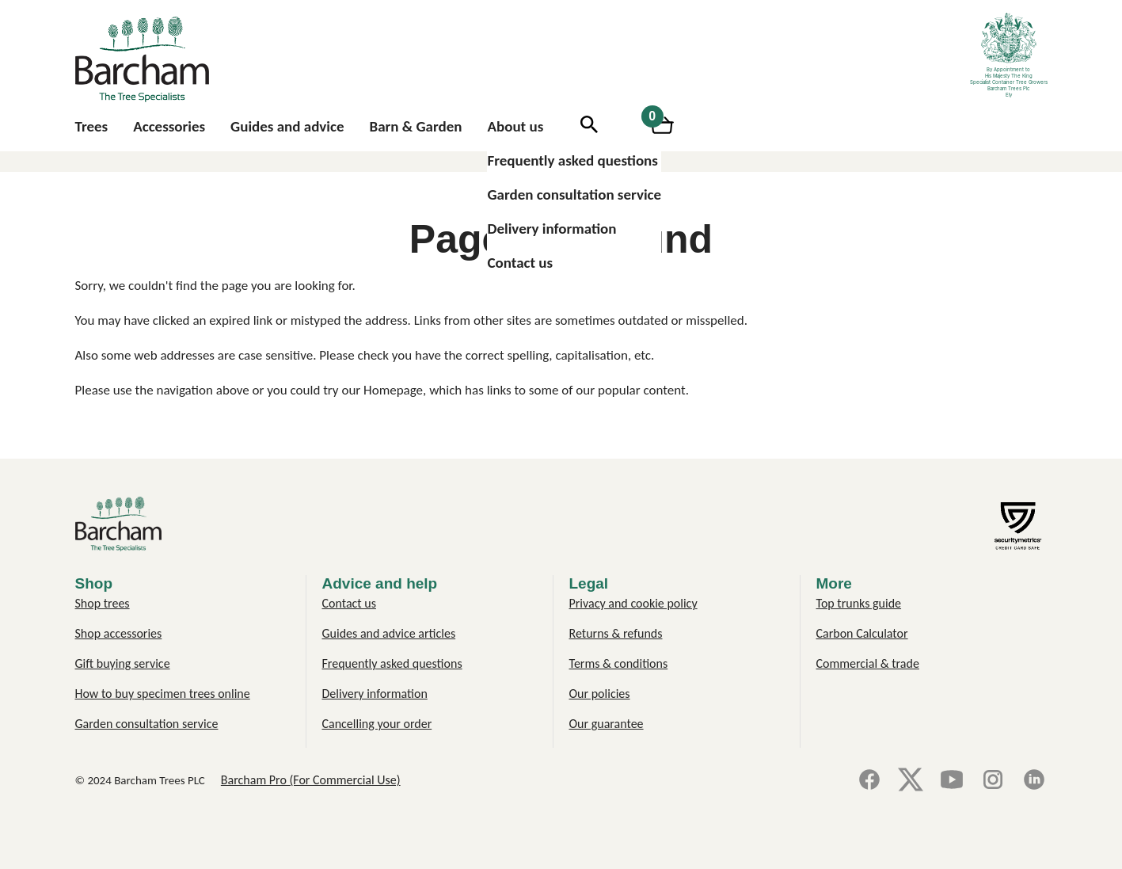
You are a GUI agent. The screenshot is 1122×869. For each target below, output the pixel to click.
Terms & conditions (618, 663)
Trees (91, 126)
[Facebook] (869, 781)
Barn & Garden (416, 126)
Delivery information (551, 228)
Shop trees (102, 603)
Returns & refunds (616, 633)
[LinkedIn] (1034, 781)
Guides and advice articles (389, 633)
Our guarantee (606, 723)
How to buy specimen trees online (162, 693)
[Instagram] (993, 781)
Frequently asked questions (572, 160)
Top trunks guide (859, 603)
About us (515, 126)
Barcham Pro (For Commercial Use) (311, 779)
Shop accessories (118, 633)
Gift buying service (122, 663)
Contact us (520, 262)
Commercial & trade (867, 663)
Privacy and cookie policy (633, 603)
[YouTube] (951, 781)
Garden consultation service (574, 194)
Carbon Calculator (862, 633)
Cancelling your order (377, 723)
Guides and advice (287, 126)
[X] (910, 781)
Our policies (599, 693)
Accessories (169, 126)
